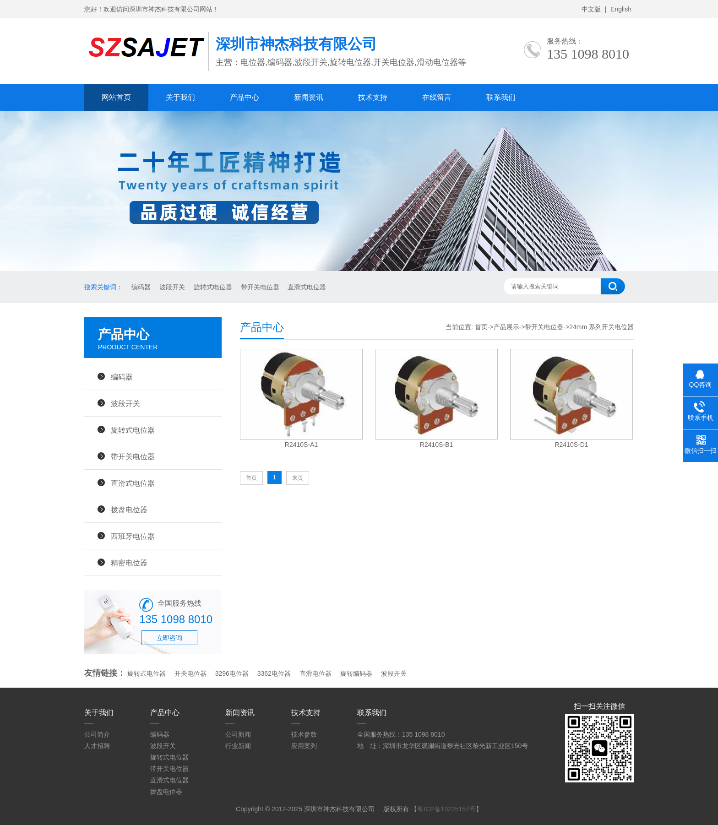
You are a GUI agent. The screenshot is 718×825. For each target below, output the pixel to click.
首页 (481, 327)
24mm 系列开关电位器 (601, 327)
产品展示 (506, 327)
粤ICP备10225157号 (446, 809)
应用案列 (304, 745)
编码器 (140, 287)
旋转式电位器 (212, 287)
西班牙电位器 (133, 536)
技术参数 (304, 734)
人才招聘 (97, 745)
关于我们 (180, 97)
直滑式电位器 (306, 287)
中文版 (591, 9)
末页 (297, 478)
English (620, 9)
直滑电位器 (315, 673)
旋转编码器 (356, 673)
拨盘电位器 (129, 509)
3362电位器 (274, 673)
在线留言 (436, 97)
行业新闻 (238, 745)
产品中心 (244, 97)
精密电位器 (129, 563)
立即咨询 (169, 637)
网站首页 (116, 97)
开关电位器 (190, 673)
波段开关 (171, 287)
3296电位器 (232, 673)
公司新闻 (238, 734)
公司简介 (97, 734)
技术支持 (372, 97)
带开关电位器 (259, 287)
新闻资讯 (308, 97)
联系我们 (501, 97)
